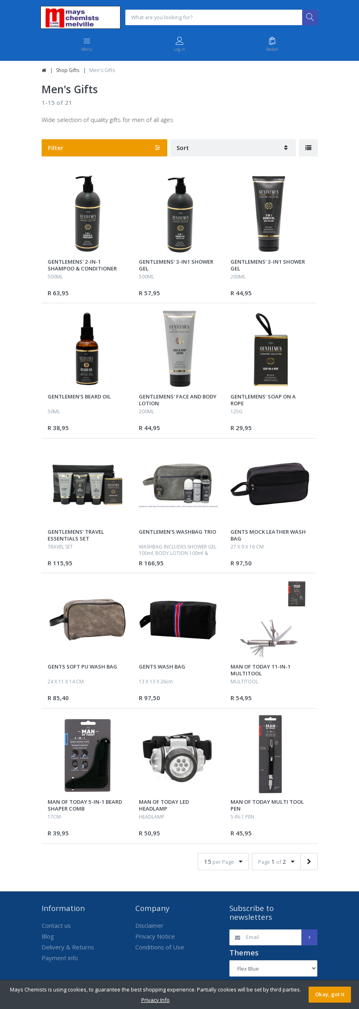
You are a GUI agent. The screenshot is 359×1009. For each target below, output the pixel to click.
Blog (48, 937)
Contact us (56, 926)
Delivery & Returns (68, 947)
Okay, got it (330, 994)
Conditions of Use (159, 947)
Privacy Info (155, 999)
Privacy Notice (155, 937)
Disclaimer (149, 926)
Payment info (60, 958)
